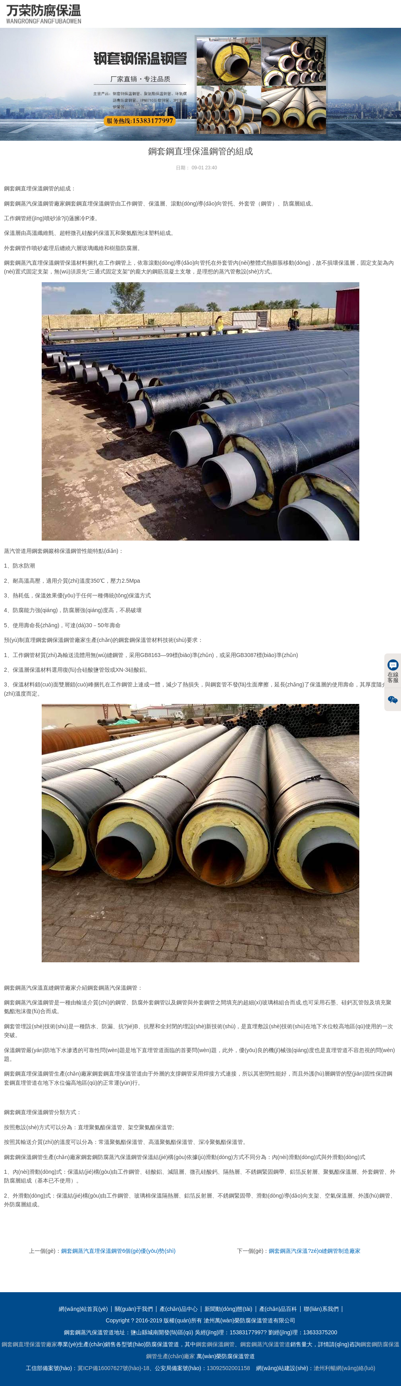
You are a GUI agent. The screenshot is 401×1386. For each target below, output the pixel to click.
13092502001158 (228, 1368)
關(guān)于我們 (134, 1309)
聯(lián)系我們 (321, 1309)
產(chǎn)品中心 (179, 1309)
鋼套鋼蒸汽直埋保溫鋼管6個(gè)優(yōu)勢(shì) (118, 1251)
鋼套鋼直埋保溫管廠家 (29, 1344)
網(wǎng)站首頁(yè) (83, 1309)
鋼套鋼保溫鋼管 (215, 1344)
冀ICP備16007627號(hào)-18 (113, 1368)
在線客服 (393, 671)
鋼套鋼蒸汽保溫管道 (265, 1344)
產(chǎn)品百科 (278, 1309)
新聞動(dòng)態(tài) (228, 1309)
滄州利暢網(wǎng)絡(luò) (344, 1368)
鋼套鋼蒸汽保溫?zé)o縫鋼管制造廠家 (315, 1251)
